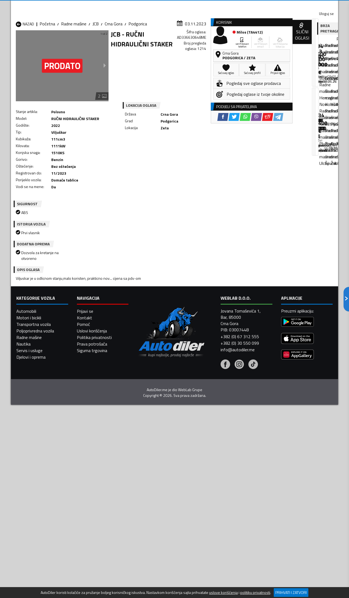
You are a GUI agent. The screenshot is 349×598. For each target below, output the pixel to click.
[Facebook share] (167, 153)
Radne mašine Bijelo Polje (215, 485)
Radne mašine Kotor (152, 498)
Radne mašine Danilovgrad (158, 491)
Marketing (241, 5)
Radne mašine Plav (151, 504)
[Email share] (211, 153)
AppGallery (209, 5)
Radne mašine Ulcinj (34, 517)
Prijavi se (85, 578)
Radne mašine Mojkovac (214, 498)
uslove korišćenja (223, 592)
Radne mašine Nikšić (34, 504)
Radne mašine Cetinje (94, 491)
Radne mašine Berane (153, 485)
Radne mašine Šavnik (94, 517)
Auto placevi (116, 42)
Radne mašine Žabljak (153, 517)
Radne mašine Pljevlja (211, 504)
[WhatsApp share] (189, 153)
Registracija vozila (276, 42)
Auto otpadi (188, 42)
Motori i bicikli (28, 584)
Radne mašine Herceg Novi (40, 498)
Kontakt (270, 5)
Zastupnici (152, 42)
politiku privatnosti (255, 592)
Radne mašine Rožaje (153, 511)
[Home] (15, 42)
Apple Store (174, 5)
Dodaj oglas (320, 42)
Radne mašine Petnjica (95, 504)
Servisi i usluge (229, 42)
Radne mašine (73, 53)
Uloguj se (300, 5)
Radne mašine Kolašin (94, 498)
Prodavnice (78, 42)
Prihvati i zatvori (291, 592)
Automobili (26, 578)
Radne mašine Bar (91, 485)
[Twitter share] (178, 153)
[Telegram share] (223, 153)
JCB (95, 53)
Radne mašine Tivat (210, 511)
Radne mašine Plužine (35, 511)
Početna (47, 53)
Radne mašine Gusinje (212, 491)
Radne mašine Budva (35, 491)
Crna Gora (113, 53)
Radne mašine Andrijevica (39, 485)
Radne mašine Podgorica (97, 511)
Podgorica (137, 53)
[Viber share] (200, 153)
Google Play (138, 5)
